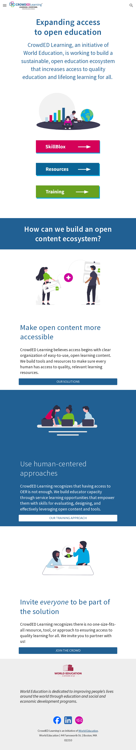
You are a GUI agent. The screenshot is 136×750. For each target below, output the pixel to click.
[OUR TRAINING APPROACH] (68, 518)
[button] (4, 5)
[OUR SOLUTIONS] (68, 381)
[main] (68, 49)
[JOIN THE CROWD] (68, 650)
